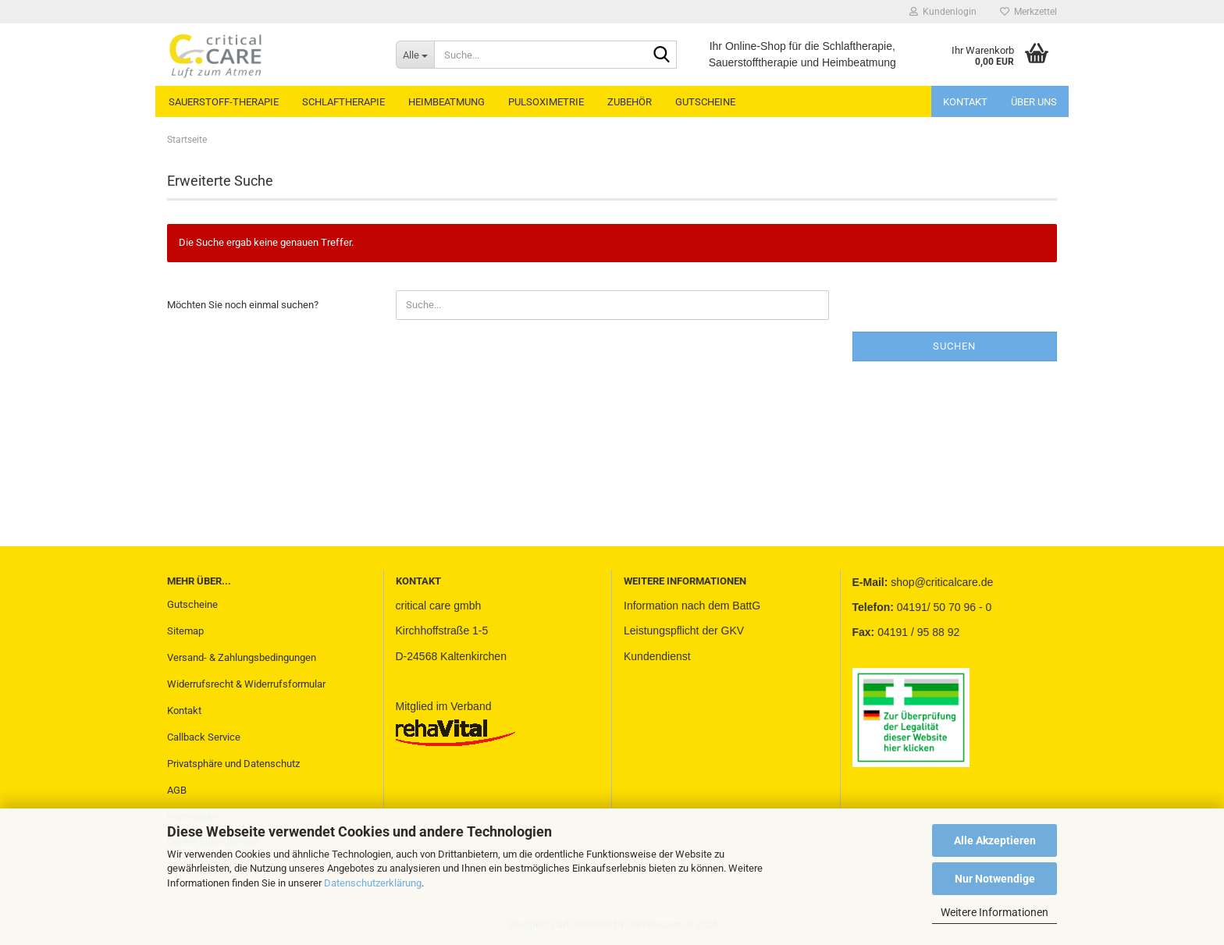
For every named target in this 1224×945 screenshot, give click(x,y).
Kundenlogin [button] (943, 11)
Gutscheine (192, 604)
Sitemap (185, 631)
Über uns (1034, 102)
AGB (177, 790)
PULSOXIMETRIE (546, 102)
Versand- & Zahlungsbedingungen (241, 657)
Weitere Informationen (994, 912)
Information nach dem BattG (692, 605)
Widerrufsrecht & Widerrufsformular (246, 684)
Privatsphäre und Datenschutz (233, 763)
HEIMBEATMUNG (446, 102)
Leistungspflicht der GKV (684, 630)
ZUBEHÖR (629, 102)
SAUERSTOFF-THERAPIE (224, 102)
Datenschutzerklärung (373, 883)
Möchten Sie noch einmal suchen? (242, 305)
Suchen (954, 346)
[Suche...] (415, 55)
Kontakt (965, 102)
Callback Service (203, 737)
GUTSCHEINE (705, 102)
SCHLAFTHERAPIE (343, 102)
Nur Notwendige (995, 878)
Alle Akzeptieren (995, 840)
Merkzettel (1028, 11)
